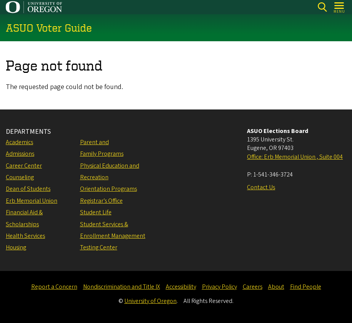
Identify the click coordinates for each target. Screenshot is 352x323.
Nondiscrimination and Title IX (121, 287)
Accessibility (181, 287)
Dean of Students (28, 189)
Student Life (96, 212)
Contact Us (261, 187)
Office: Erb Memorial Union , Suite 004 (295, 157)
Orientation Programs (108, 189)
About (276, 287)
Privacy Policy (219, 287)
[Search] (322, 7)
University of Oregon (150, 301)
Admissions (20, 154)
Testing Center (98, 247)
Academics (19, 142)
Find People (305, 287)
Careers (252, 287)
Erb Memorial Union (31, 201)
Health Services (25, 236)
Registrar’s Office (101, 201)
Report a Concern (54, 287)
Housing (16, 247)
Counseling (20, 177)
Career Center (24, 166)
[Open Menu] (339, 7)
